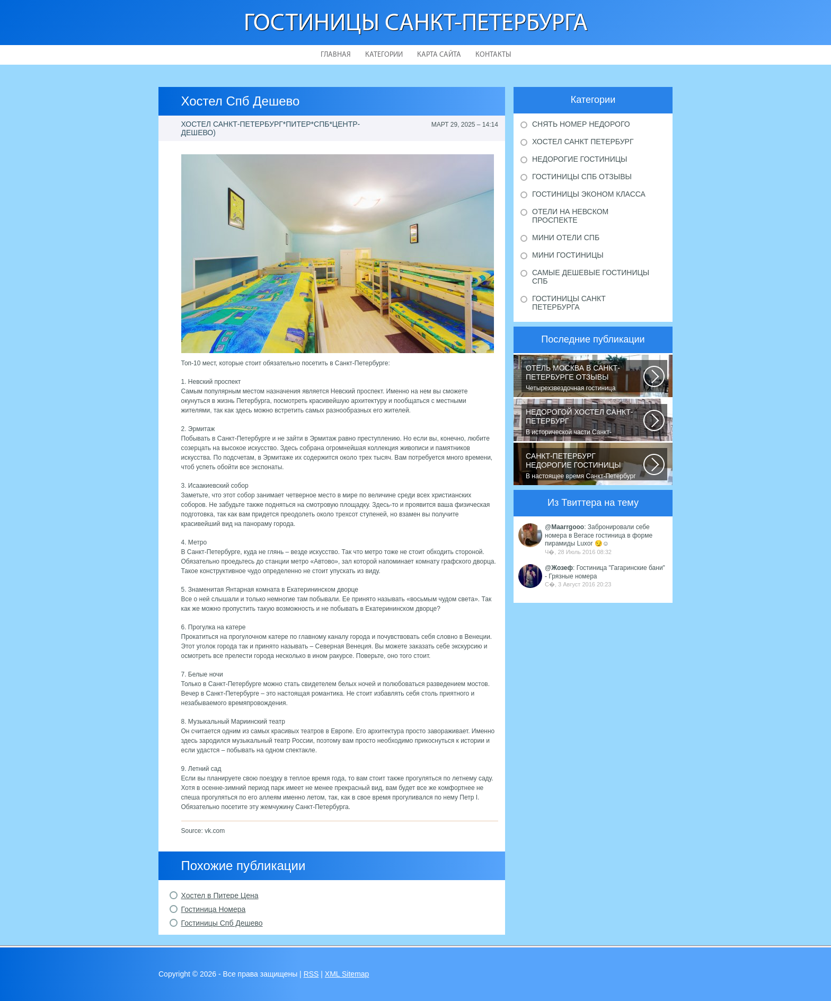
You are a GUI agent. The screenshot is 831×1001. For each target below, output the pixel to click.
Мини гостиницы (568, 255)
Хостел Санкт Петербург (583, 141)
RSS (311, 974)
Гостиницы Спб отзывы (582, 176)
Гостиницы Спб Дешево (222, 923)
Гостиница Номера (213, 909)
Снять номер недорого (581, 124)
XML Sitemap (347, 974)
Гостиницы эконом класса (589, 194)
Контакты (493, 55)
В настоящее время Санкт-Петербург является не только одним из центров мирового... (584, 466)
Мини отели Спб (565, 237)
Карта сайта (439, 55)
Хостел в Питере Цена (220, 895)
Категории (384, 55)
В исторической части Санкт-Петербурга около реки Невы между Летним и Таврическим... (584, 422)
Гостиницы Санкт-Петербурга (416, 24)
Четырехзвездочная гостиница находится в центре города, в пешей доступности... (584, 378)
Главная (336, 55)
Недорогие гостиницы (579, 159)
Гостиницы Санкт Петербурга (569, 302)
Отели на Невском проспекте (570, 215)
